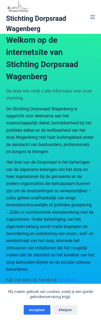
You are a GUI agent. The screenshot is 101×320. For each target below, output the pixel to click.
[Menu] (92, 17)
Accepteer (37, 310)
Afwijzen (65, 310)
